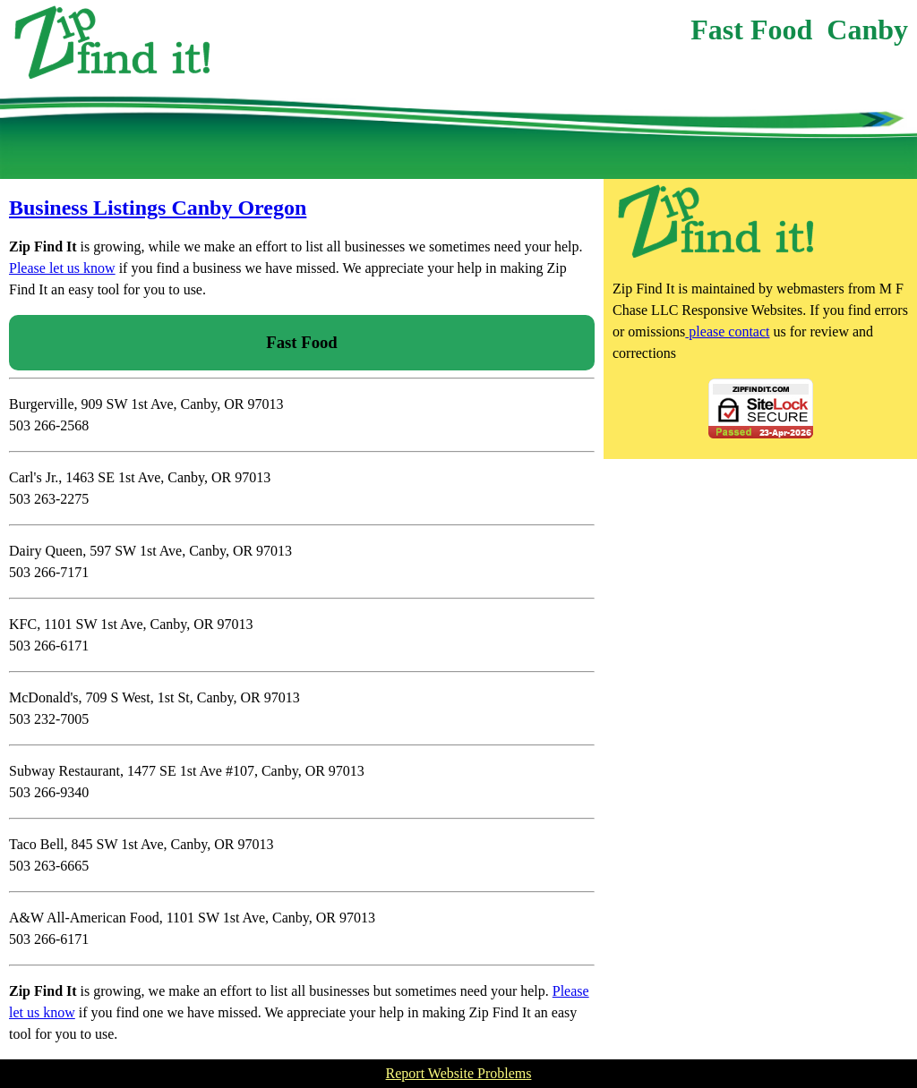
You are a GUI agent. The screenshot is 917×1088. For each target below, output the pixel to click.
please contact (727, 331)
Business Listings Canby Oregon (157, 207)
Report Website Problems (459, 1073)
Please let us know (62, 268)
